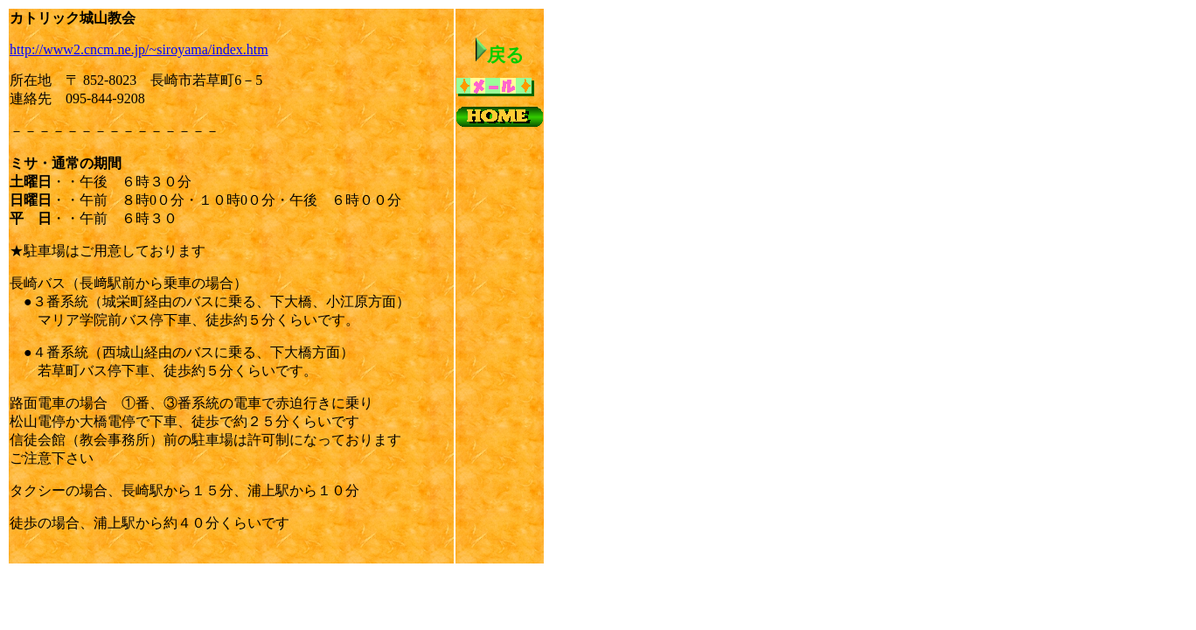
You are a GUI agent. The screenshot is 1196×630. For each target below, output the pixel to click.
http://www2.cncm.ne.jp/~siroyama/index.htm (139, 49)
